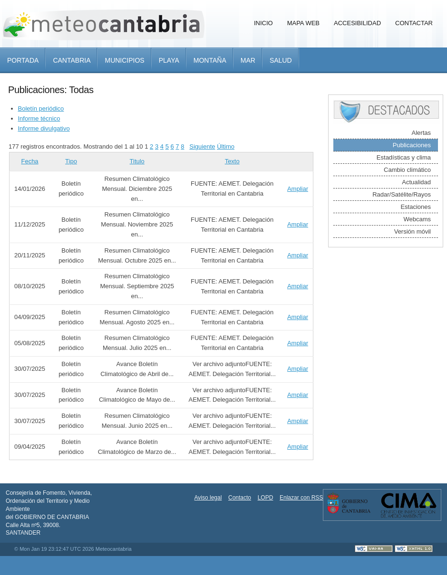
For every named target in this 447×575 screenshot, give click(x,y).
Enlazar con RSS (301, 497)
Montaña (210, 60)
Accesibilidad (357, 23)
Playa (169, 60)
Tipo (71, 161)
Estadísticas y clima (404, 157)
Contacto (239, 497)
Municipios (124, 60)
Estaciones (415, 206)
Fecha (29, 161)
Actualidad (416, 182)
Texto (232, 161)
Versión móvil (412, 231)
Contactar (414, 23)
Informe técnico (39, 118)
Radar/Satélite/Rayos (401, 194)
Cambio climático (407, 169)
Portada (23, 60)
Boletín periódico (41, 108)
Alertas (421, 132)
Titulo (137, 161)
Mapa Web (303, 23)
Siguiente (202, 146)
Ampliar (297, 188)
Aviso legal (208, 497)
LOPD (265, 497)
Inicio (263, 23)
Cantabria (71, 60)
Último (225, 146)
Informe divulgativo (44, 128)
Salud (281, 60)
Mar (248, 60)
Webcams (417, 219)
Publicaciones (412, 145)
